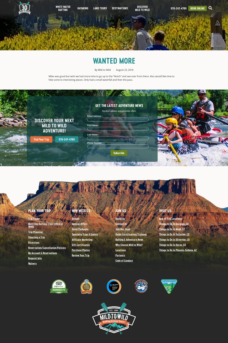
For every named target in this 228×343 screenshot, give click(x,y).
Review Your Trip (80, 255)
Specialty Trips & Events (85, 234)
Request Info (35, 258)
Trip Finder (34, 218)
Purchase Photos (81, 250)
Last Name (93, 134)
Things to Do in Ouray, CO (172, 244)
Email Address (95, 116)
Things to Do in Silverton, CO (174, 239)
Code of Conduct (124, 260)
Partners (120, 255)
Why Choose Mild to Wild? (129, 244)
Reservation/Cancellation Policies (47, 247)
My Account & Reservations (42, 253)
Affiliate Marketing (82, 239)
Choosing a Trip (36, 237)
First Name (93, 125)
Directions (33, 242)
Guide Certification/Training (131, 234)
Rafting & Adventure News (129, 239)
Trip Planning (35, 232)
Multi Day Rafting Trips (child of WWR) (45, 225)
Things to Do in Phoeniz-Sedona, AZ (178, 250)
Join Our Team (122, 229)
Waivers (32, 263)
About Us (120, 218)
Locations (120, 250)
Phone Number (94, 143)
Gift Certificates (81, 244)
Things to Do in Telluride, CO (174, 234)
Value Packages (80, 229)
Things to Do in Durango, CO (174, 223)
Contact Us (121, 223)
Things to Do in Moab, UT (172, 229)
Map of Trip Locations (170, 218)
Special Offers (79, 223)
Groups (75, 218)
